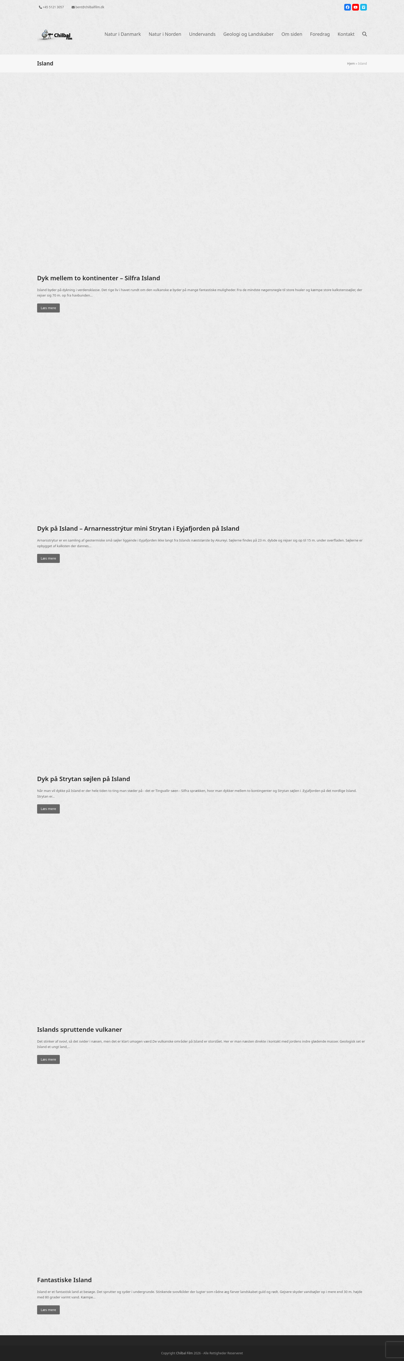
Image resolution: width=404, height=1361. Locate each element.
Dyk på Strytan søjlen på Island (83, 778)
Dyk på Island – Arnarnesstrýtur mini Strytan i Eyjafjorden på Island (138, 528)
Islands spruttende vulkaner (79, 1029)
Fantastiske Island (64, 1279)
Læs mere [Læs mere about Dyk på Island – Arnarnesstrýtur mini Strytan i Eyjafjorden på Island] (48, 558)
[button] (364, 34)
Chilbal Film (184, 1353)
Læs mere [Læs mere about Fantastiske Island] (48, 1309)
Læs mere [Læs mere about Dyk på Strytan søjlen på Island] (48, 808)
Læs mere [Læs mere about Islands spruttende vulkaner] (48, 1059)
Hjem (351, 63)
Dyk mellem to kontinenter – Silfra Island (98, 278)
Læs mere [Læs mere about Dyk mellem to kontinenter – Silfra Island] (48, 308)
